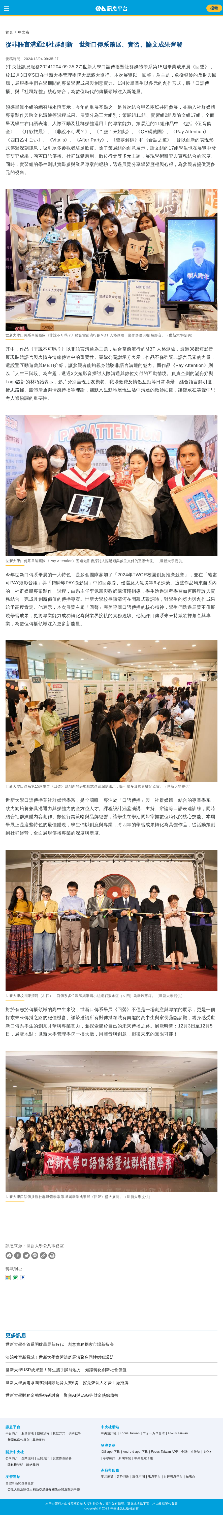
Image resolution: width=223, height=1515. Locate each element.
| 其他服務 (38, 1440)
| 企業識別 (26, 1458)
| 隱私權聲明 (14, 1465)
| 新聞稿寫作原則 (17, 1440)
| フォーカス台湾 (153, 1433)
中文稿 (25, 32)
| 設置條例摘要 (61, 1458)
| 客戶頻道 (122, 1476)
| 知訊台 (189, 1476)
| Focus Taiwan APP (163, 1451)
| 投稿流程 (42, 1433)
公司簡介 (12, 1458)
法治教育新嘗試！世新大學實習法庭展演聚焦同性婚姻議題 (60, 1357)
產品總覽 (107, 1476)
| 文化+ (206, 1451)
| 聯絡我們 (31, 1465)
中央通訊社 (109, 1433)
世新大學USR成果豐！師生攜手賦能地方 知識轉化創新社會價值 (66, 1370)
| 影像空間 (138, 1476)
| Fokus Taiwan (177, 1433)
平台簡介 (12, 1433)
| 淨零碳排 (108, 1458)
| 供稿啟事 (74, 1433)
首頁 (10, 32)
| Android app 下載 (134, 1451)
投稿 (214, 8)
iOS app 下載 (110, 1451)
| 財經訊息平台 (172, 1476)
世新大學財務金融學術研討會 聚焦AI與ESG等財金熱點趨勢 (62, 1395)
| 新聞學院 (124, 1458)
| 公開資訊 (42, 1458)
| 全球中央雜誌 (189, 1451)
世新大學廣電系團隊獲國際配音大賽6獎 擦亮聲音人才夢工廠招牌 (67, 1383)
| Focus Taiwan (129, 1433)
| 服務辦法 (26, 1433)
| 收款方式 (58, 1433)
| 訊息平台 (153, 1476)
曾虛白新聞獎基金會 (20, 1483)
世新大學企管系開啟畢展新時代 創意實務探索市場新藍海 (60, 1344)
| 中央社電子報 (142, 1458)
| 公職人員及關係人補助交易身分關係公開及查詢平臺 (43, 1489)
